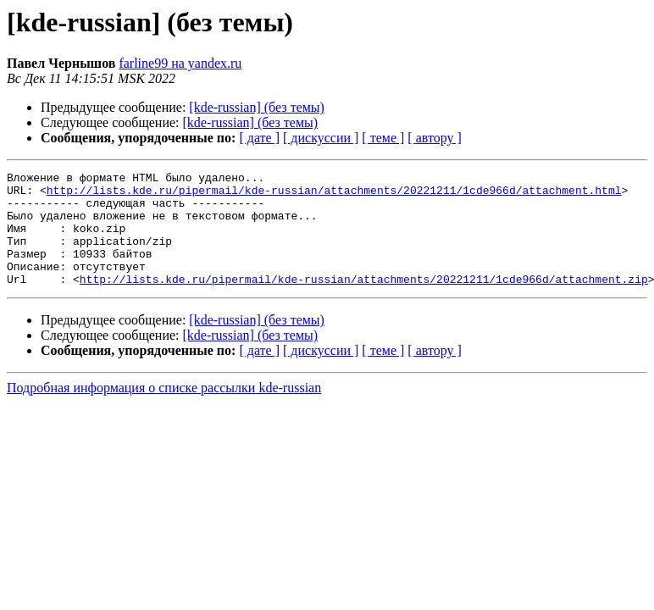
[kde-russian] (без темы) (256, 107)
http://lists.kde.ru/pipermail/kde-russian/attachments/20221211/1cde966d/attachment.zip (364, 301)
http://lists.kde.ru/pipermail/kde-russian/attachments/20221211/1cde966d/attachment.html (334, 194)
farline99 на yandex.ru (180, 63)
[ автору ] (434, 137)
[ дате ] (259, 137)
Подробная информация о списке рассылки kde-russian (164, 410)
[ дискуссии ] (320, 137)
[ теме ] (383, 137)
